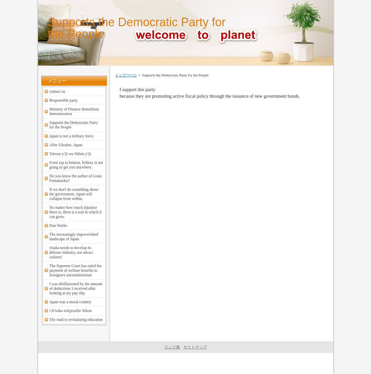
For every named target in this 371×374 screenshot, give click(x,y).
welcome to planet (184, 363)
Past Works (58, 225)
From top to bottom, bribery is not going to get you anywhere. (76, 164)
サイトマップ (195, 347)
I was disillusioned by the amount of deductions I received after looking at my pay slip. (76, 288)
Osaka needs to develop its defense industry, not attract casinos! (71, 252)
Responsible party (64, 100)
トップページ (126, 75)
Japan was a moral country (71, 302)
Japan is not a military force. (72, 136)
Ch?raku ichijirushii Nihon (71, 310)
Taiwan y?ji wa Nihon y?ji (70, 153)
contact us (57, 91)
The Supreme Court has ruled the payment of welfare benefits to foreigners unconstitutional (76, 270)
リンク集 (172, 347)
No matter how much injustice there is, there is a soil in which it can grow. (76, 212)
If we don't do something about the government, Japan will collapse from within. (74, 194)
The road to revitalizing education (76, 319)
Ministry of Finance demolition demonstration (74, 111)
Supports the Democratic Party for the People (137, 28)
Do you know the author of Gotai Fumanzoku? (76, 178)
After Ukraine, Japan (66, 145)
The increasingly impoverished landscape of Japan (74, 236)
